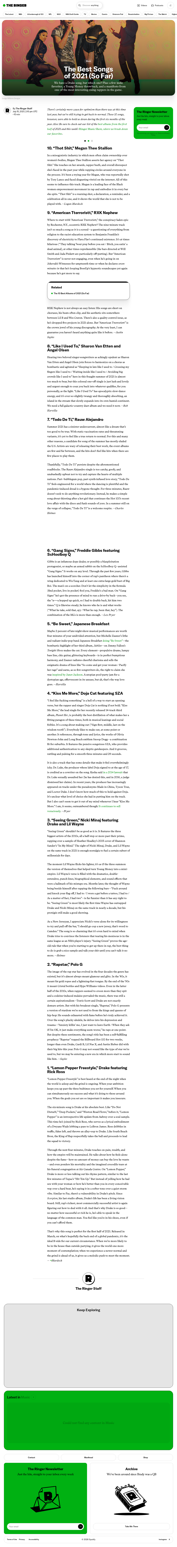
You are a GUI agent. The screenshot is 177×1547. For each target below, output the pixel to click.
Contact (31, 1457)
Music (88, 61)
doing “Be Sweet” (113, 640)
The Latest (9, 14)
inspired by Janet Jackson (67, 674)
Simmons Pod (117, 14)
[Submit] (166, 127)
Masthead (88, 1457)
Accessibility (34, 1539)
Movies (94, 14)
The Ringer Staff (24, 108)
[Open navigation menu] (170, 5)
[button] (90, 5)
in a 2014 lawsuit (113, 772)
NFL (50, 14)
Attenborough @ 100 (35, 14)
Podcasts (157, 5)
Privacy (22, 1539)
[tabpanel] (88, 293)
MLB (58, 14)
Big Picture (149, 14)
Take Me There (131, 1526)
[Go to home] (14, 5)
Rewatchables (133, 14)
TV (85, 14)
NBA (20, 14)
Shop (145, 1457)
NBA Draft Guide (72, 14)
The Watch (162, 14)
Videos (142, 5)
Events (104, 14)
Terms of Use (12, 1539)
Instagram (163, 1539)
